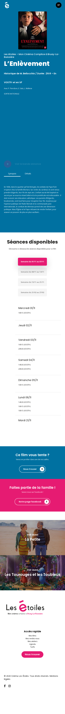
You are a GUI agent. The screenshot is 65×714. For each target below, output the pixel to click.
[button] (58, 5)
